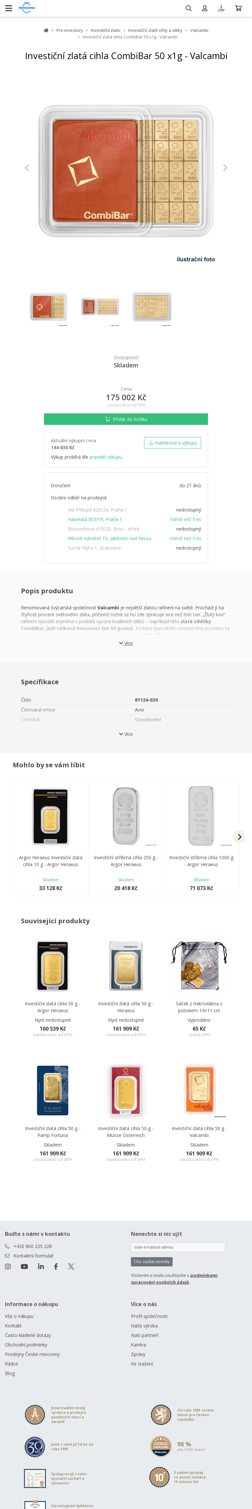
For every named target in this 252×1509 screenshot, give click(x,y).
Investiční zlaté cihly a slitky (155, 30)
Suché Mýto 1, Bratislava (94, 548)
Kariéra (138, 1345)
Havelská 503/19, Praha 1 (95, 519)
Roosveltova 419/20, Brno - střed (103, 529)
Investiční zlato (105, 30)
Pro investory (69, 30)
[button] (39, 167)
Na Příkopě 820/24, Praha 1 (97, 510)
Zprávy (138, 1354)
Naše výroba (144, 1326)
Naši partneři (144, 1335)
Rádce (11, 1364)
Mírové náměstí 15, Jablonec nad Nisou (109, 538)
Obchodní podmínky (26, 1345)
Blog (10, 1373)
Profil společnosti (149, 1316)
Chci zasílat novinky (152, 1261)
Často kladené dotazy (28, 1335)
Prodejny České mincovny (32, 1354)
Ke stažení (142, 1364)
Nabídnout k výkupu (172, 443)
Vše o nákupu (19, 1316)
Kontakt (13, 1326)
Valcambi (199, 30)
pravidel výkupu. (106, 457)
